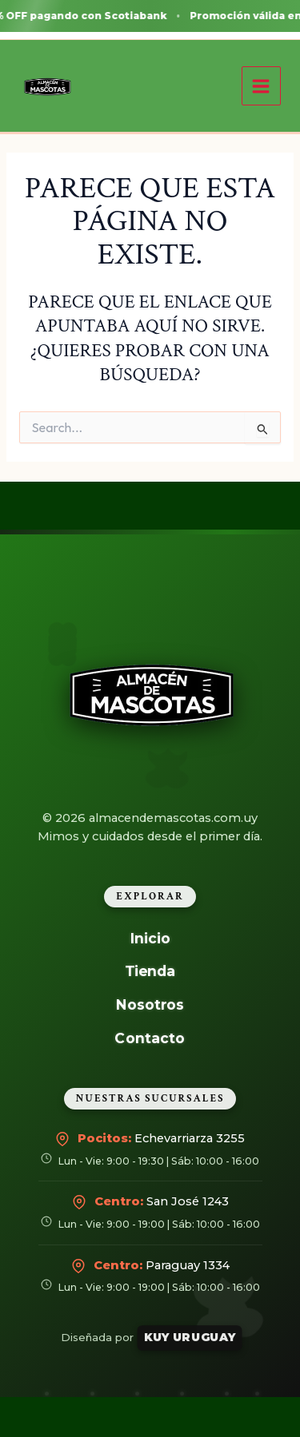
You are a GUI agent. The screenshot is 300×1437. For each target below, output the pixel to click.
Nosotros (150, 1004)
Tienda (150, 971)
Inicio (150, 938)
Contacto (150, 1037)
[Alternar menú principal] (261, 85)
